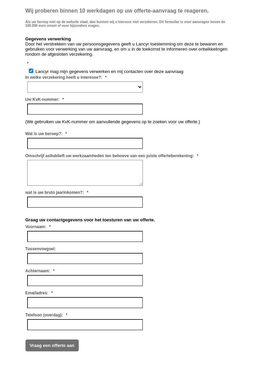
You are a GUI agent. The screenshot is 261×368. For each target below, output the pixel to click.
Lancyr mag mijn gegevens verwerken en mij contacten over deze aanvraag (106, 71)
